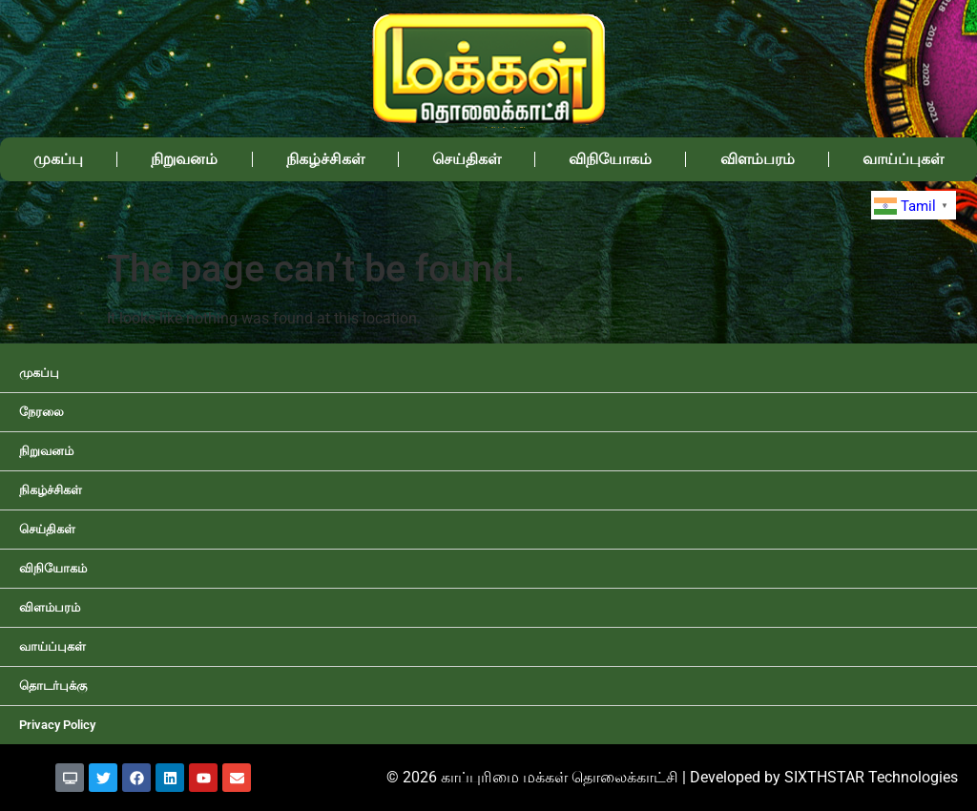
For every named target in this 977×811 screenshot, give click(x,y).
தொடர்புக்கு (53, 685)
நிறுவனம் (184, 159)
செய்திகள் (466, 159)
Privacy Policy (57, 724)
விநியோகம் (610, 159)
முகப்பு (58, 159)
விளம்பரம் (757, 159)
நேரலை (41, 412)
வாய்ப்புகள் (903, 159)
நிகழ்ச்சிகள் (325, 159)
